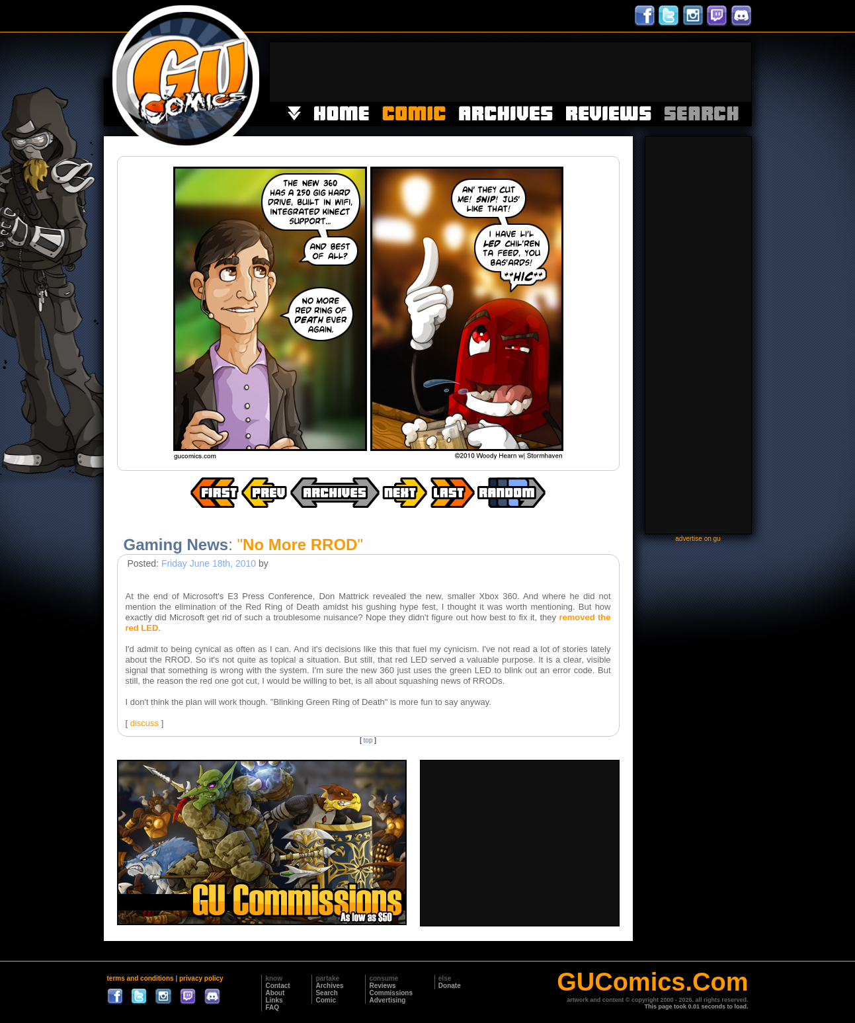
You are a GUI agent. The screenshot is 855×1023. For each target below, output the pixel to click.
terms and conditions (140, 978)
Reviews (382, 985)
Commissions (391, 993)
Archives (329, 985)
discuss (144, 723)
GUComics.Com (652, 982)
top (368, 740)
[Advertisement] (510, 72)
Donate (449, 985)
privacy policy (201, 978)
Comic (325, 1000)
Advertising (387, 1000)
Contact (277, 985)
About (274, 993)
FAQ (272, 1007)
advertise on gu (697, 538)
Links (273, 1000)
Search (326, 993)
